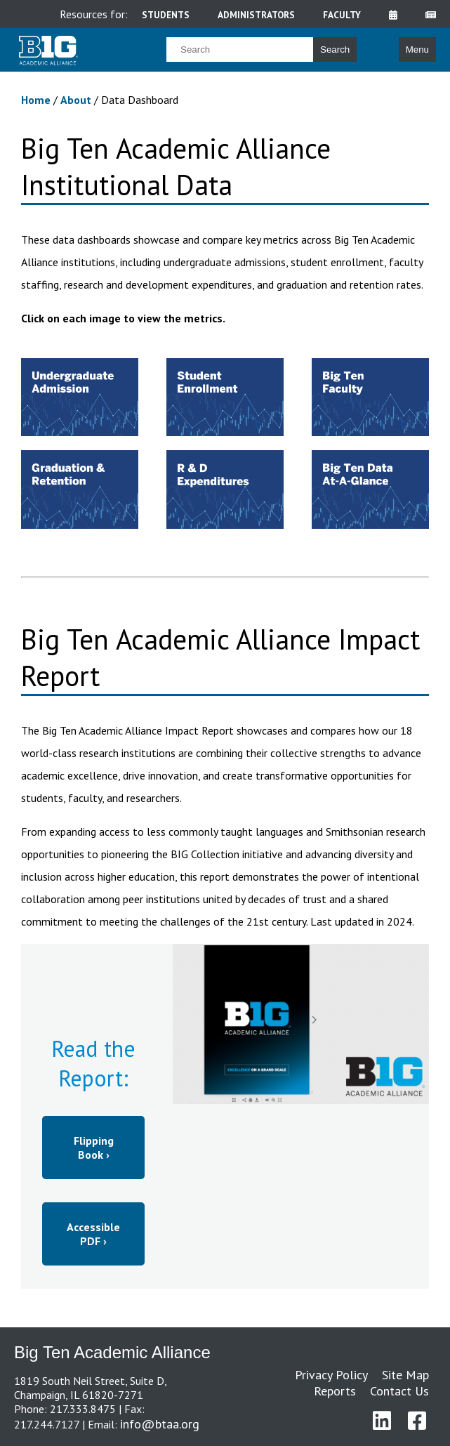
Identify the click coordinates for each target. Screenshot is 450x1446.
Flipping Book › (94, 1147)
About (77, 100)
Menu (417, 49)
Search (335, 49)
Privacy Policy (331, 1375)
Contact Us (399, 1391)
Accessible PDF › (93, 1234)
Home (37, 100)
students (166, 14)
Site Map (405, 1375)
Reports (335, 1391)
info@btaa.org (159, 1424)
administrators (256, 14)
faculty (342, 14)
